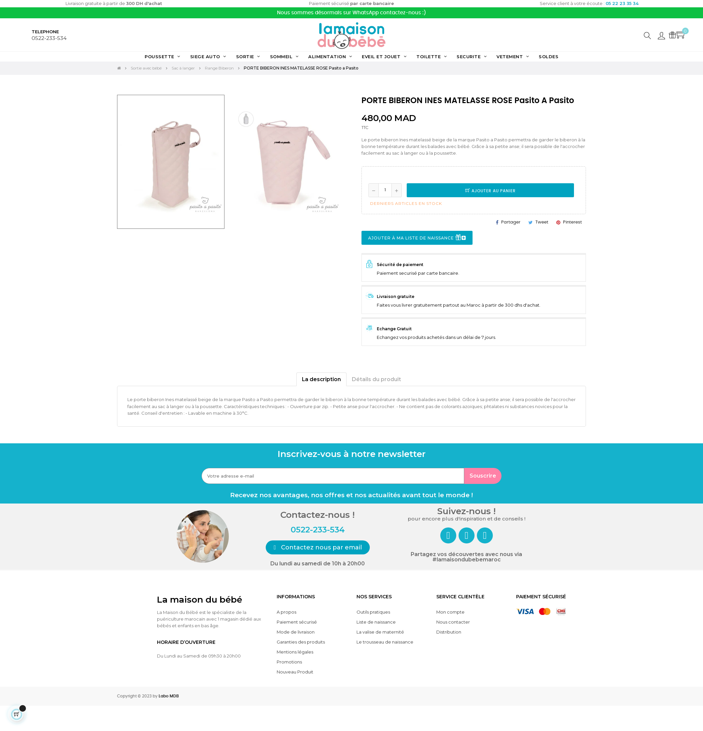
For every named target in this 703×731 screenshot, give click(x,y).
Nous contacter (453, 622)
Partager (510, 222)
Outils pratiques (373, 612)
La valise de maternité (380, 632)
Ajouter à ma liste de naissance (417, 237)
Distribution (448, 632)
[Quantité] (385, 190)
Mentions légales (295, 652)
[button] (318, 547)
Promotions (289, 661)
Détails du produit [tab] (376, 379)
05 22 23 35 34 (622, 3)
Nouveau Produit (295, 671)
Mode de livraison (296, 632)
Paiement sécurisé (297, 622)
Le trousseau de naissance (384, 642)
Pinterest (572, 222)
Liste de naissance (376, 622)
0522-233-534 (49, 38)
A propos (286, 612)
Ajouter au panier (490, 191)
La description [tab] (321, 379)
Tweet (541, 222)
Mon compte (450, 612)
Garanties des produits (301, 642)
